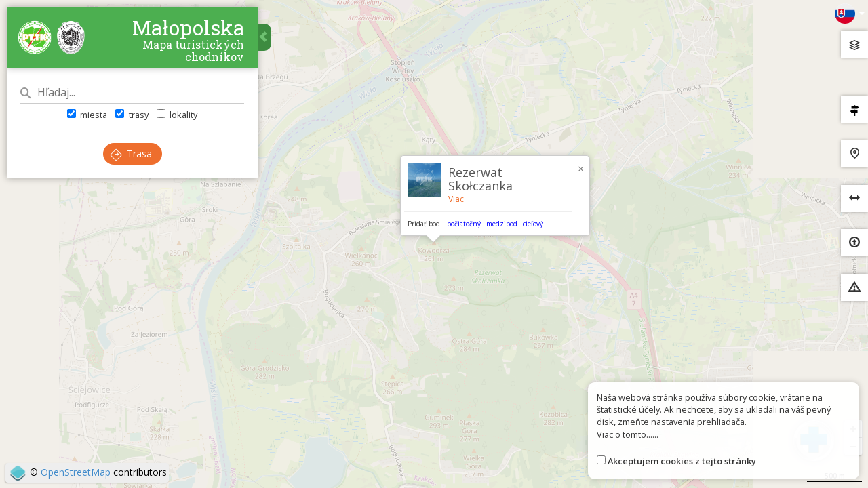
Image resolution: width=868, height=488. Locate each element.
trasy (131, 114)
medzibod (501, 223)
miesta (87, 114)
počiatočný (464, 223)
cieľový (533, 223)
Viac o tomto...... (627, 434)
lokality (177, 114)
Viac (456, 199)
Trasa (131, 153)
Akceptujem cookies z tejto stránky (682, 461)
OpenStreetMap (76, 472)
